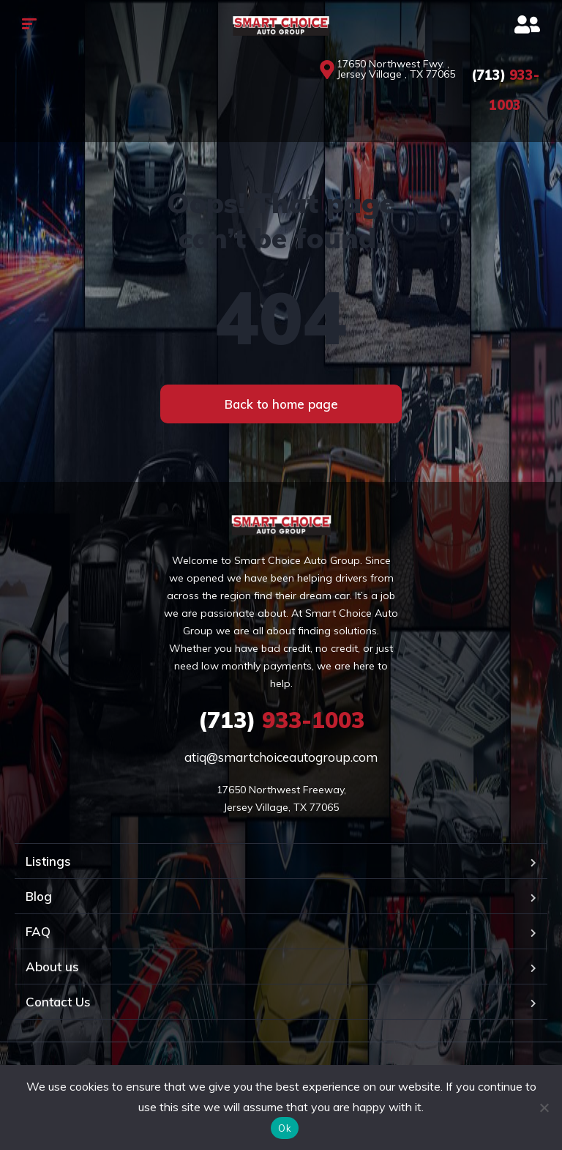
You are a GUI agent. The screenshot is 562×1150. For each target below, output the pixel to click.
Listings (48, 861)
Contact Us (58, 1001)
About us (52, 966)
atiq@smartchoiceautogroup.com (281, 757)
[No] (543, 1107)
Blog (39, 896)
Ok (284, 1128)
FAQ (38, 931)
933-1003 (281, 720)
